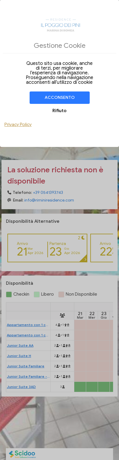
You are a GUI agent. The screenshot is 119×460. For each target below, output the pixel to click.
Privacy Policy (18, 124)
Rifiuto (59, 110)
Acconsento (60, 97)
